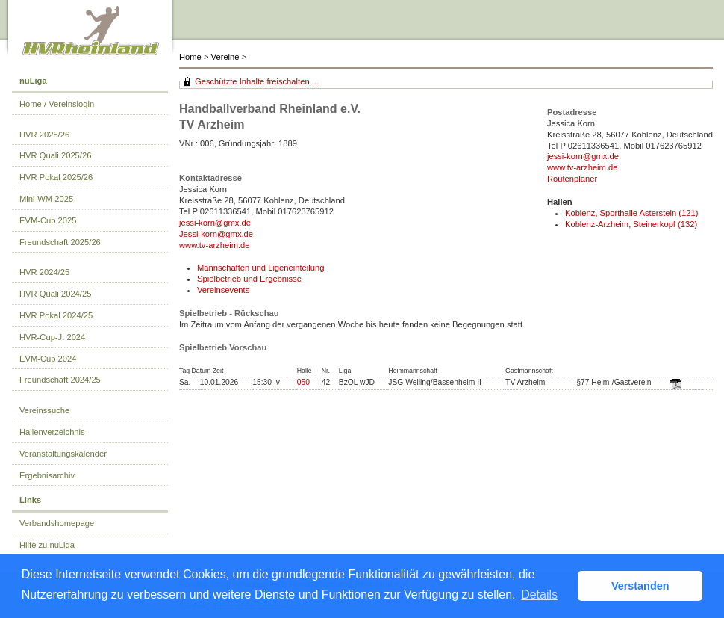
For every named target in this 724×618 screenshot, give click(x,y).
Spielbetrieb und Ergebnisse (249, 278)
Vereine (225, 56)
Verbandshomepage (56, 523)
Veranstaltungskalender (63, 453)
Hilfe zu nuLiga (47, 544)
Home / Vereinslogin (56, 103)
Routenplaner (572, 178)
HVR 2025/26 (44, 134)
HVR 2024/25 (44, 272)
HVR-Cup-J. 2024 (52, 337)
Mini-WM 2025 (46, 198)
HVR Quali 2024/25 (55, 293)
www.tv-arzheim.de (214, 245)
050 (303, 382)
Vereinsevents (223, 289)
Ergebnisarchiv (47, 475)
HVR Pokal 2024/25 (56, 315)
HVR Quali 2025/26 (55, 155)
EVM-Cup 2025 (48, 220)
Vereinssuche (44, 410)
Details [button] (539, 594)
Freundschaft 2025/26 (60, 242)
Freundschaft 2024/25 (60, 379)
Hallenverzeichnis (52, 431)
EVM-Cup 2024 (48, 358)
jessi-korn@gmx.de (215, 222)
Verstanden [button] (640, 586)
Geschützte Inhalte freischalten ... (257, 81)
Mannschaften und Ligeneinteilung (260, 267)
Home (190, 56)
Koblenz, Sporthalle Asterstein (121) (631, 212)
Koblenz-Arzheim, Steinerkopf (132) (631, 224)
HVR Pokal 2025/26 (56, 177)
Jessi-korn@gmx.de (216, 233)
